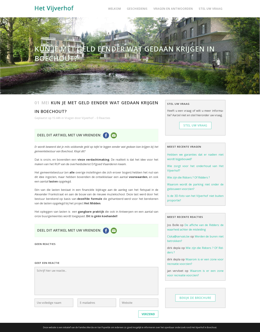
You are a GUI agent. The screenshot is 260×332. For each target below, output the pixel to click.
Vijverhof (88, 118)
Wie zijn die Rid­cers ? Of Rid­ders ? (188, 177)
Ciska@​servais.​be (178, 236)
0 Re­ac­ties (103, 118)
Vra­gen (69, 118)
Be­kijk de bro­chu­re (195, 298)
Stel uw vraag (195, 125)
